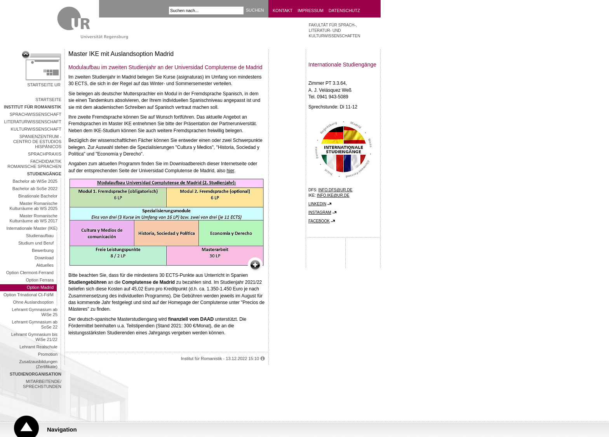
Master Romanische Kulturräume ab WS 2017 (33, 218)
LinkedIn (317, 204)
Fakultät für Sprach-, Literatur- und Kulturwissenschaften (334, 30)
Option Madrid (40, 287)
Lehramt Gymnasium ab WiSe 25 (34, 312)
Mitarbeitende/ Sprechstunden (42, 384)
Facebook (319, 221)
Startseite (48, 99)
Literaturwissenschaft (33, 121)
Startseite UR (44, 84)
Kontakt (282, 10)
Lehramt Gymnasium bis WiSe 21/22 (34, 337)
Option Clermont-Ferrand (30, 272)
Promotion (47, 354)
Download (44, 257)
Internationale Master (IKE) (32, 228)
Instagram (319, 212)
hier (230, 170)
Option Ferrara (40, 280)
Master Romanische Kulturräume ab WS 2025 (33, 206)
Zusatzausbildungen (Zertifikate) (38, 364)
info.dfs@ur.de (335, 190)
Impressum (311, 10)
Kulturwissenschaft (36, 129)
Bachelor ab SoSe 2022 (34, 188)
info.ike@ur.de (333, 195)
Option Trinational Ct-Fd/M (28, 294)
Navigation (62, 429)
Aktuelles (45, 265)
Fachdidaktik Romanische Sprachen (34, 164)
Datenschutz (344, 10)
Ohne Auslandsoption (33, 302)
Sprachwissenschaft (35, 114)
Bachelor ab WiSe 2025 (34, 181)
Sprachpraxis (44, 154)
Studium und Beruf (36, 243)
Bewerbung (43, 250)
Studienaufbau (40, 235)
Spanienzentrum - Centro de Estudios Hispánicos (37, 141)
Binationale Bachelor (37, 196)
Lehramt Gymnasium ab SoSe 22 (34, 324)
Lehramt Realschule (38, 346)
